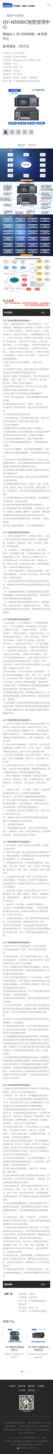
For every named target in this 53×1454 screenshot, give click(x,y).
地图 (44, 1438)
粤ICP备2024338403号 (27, 1448)
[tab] (21, 1371)
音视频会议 (31, 1445)
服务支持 (31, 1386)
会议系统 (43, 1441)
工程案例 (41, 1386)
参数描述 (32, 145)
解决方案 (21, 1386)
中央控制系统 (16, 1441)
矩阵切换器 (26, 1441)
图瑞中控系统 (13, 15)
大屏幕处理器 (21, 1445)
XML (39, 1438)
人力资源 (21, 1390)
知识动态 (31, 1390)
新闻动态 (39, 1445)
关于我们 (7, 1441)
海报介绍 (21, 145)
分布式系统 (35, 1441)
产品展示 (12, 1386)
